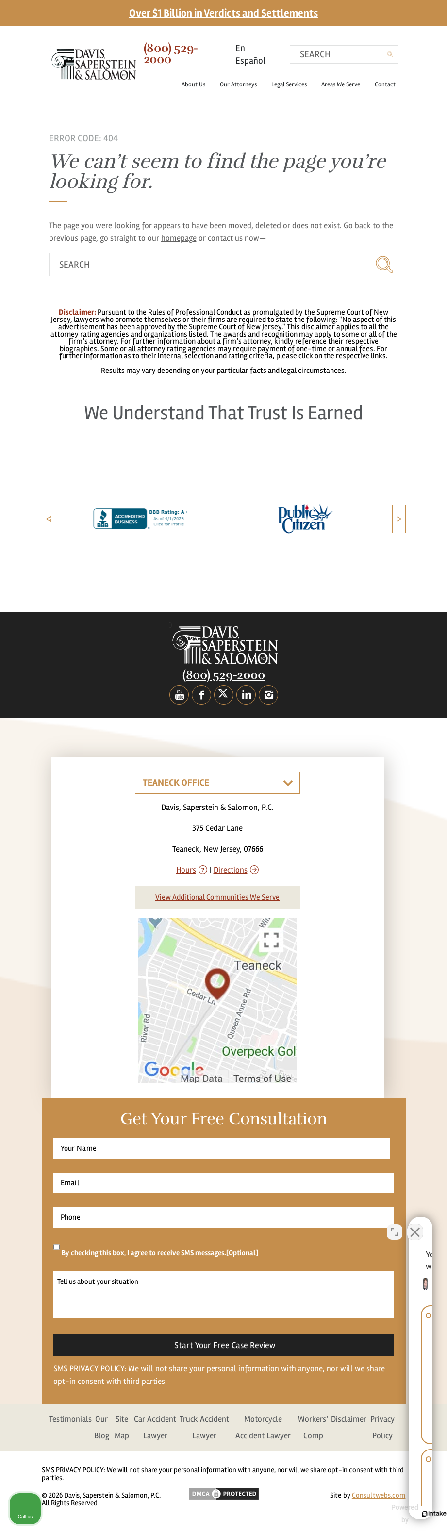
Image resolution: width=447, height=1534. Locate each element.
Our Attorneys (242, 84)
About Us (197, 84)
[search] (344, 54)
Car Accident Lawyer (155, 1427)
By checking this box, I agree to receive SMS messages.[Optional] (160, 1252)
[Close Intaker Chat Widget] (415, 1223)
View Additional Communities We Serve (217, 897)
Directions (231, 870)
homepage (179, 238)
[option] (117, 518)
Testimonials (70, 1419)
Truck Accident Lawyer (204, 1427)
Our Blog (101, 1427)
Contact (385, 84)
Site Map (122, 1427)
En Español (250, 54)
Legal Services (293, 84)
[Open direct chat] (394, 1223)
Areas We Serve (344, 84)
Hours (186, 870)
